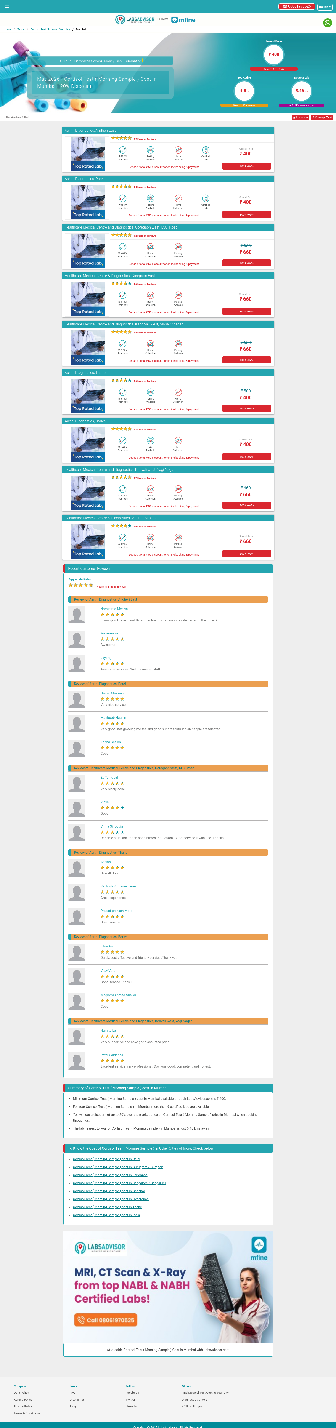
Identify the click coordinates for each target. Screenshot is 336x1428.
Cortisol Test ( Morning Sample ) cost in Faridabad (110, 1175)
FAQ (72, 1392)
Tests (20, 29)
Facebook (132, 1392)
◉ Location (300, 117)
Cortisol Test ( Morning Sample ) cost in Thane (107, 1207)
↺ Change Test (322, 117)
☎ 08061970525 (297, 6)
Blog (73, 1406)
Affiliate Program (193, 1406)
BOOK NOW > (247, 166)
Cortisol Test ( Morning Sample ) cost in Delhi (106, 1159)
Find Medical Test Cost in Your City (205, 1392)
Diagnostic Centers (194, 1399)
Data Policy (21, 1392)
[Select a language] (325, 7)
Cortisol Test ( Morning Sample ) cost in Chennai (109, 1191)
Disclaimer (77, 1399)
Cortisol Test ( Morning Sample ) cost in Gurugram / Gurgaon (118, 1167)
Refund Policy (23, 1399)
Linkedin (131, 1406)
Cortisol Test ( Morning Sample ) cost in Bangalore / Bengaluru (119, 1183)
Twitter (130, 1399)
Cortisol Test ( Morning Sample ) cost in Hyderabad (111, 1199)
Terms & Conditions (27, 1413)
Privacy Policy (23, 1406)
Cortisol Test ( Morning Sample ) (50, 29)
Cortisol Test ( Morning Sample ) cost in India (106, 1215)
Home (7, 29)
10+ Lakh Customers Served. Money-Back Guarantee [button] (100, 60)
